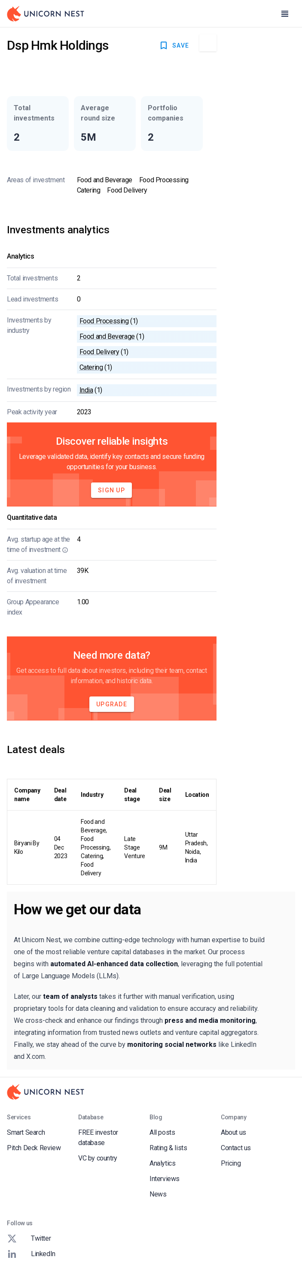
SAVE (173, 45)
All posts (162, 1132)
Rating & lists (168, 1148)
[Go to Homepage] (45, 13)
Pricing (231, 1163)
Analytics (162, 1163)
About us (233, 1132)
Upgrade (111, 704)
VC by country (97, 1158)
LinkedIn (31, 1254)
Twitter (29, 1238)
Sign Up (111, 490)
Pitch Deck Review (34, 1148)
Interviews (164, 1179)
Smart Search (26, 1132)
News (157, 1194)
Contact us (236, 1148)
